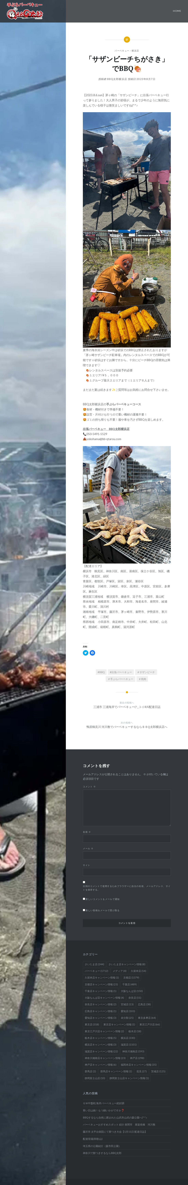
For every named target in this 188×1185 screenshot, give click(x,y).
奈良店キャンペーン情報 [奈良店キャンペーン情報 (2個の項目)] (100, 1004)
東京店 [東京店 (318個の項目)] (92, 1024)
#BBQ (101, 672)
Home (177, 10)
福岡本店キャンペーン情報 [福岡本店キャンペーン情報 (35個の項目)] (139, 1064)
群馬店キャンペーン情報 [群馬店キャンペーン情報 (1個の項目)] (116, 1071)
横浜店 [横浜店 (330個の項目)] (128, 1037)
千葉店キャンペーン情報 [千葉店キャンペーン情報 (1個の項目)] (100, 991)
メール (88, 848)
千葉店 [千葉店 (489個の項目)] (129, 984)
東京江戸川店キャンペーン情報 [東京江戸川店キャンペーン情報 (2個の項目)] (104, 1031)
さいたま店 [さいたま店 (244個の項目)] (94, 964)
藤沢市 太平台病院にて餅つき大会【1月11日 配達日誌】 (115, 1131)
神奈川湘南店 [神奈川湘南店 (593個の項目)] (133, 1051)
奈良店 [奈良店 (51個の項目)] (134, 997)
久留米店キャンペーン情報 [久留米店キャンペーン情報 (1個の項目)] (102, 977)
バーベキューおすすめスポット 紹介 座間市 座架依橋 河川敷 (119, 1124)
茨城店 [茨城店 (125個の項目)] (158, 1071)
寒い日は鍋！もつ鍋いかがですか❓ (103, 1110)
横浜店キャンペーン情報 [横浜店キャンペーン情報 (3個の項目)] (100, 1044)
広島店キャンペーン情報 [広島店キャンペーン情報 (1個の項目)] (100, 1011)
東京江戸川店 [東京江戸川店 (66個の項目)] (150, 1024)
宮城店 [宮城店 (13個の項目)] (127, 1004)
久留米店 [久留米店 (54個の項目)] (138, 970)
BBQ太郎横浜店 (117, 78)
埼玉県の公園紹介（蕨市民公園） (102, 1145)
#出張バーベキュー (121, 672)
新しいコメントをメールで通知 (103, 899)
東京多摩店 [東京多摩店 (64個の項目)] (147, 1017)
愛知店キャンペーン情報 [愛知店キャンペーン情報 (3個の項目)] (100, 1017)
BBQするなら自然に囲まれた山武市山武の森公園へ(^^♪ (115, 1117)
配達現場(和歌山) (92, 1138)
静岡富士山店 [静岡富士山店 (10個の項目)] (95, 1078)
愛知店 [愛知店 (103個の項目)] (128, 1011)
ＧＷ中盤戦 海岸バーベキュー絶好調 (103, 1103)
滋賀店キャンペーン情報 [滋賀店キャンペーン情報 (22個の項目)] (101, 1051)
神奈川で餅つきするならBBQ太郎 (102, 1152)
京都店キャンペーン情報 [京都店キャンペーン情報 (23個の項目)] (101, 984)
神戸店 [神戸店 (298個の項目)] (137, 1058)
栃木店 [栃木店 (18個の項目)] (134, 1031)
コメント (89, 786)
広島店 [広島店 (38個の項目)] (144, 1004)
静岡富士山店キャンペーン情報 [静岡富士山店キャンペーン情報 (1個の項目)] (129, 1078)
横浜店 (135, 50)
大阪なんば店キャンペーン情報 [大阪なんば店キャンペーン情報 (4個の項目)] (104, 997)
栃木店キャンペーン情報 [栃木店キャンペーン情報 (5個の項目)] (100, 1037)
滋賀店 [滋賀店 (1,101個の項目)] (129, 1044)
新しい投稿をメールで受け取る (103, 910)
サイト (86, 865)
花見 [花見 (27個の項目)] (141, 1071)
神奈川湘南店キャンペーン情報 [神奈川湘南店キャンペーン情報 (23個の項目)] (105, 1058)
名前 (87, 832)
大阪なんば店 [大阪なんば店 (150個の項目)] (132, 991)
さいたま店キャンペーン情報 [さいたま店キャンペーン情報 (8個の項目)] (127, 964)
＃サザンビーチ (146, 672)
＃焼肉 (142, 678)
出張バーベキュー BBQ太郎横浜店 (106, 429)
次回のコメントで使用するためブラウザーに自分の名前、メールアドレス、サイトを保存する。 (126, 888)
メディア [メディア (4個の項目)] (119, 970)
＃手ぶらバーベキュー (120, 678)
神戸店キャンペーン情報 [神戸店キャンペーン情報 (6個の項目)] (100, 1064)
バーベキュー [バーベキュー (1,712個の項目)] (96, 970)
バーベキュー (122, 50)
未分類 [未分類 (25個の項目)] (127, 1017)
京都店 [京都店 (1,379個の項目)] (131, 977)
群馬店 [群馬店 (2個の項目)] (90, 1071)
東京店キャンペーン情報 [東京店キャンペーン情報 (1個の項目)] (119, 1024)
